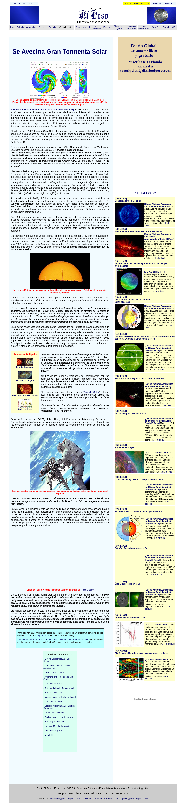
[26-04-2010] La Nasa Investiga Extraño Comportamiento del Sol (140, 478)
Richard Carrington (25, 380)
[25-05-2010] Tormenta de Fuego (124, 446)
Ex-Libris (107, 27)
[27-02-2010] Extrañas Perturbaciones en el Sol (131, 547)
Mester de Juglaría (118, 27)
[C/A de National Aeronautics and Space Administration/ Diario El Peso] (159, 348)
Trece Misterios (96, 27)
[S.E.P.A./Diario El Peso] (157, 453)
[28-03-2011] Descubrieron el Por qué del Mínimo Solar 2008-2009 (132, 299)
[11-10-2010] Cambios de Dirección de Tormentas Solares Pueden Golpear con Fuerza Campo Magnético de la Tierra (145, 336)
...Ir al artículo (160, 258)
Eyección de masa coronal (25, 395)
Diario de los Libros (53, 701)
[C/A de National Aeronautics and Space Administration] (159, 385)
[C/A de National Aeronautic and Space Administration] (42, 109)
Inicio (12, 27)
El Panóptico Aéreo (53, 684)
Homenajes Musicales (131, 27)
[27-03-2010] (138, 510)
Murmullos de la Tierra (55, 672)
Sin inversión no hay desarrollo (59, 717)
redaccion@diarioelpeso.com (65, 798)
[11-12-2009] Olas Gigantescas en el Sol (128, 582)
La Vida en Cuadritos (54, 713)
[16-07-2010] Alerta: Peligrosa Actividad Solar (131, 412)
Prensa (42, 27)
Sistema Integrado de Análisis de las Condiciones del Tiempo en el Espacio (52, 640)
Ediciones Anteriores (164, 3)
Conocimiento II (83, 27)
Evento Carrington (25, 367)
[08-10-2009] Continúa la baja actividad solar (130, 616)
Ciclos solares (25, 409)
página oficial (43, 635)
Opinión (155, 27)
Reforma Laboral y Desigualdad (59, 688)
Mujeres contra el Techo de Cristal (60, 697)
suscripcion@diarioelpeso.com (132, 798)
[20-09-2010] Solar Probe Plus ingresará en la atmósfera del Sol (139, 377)
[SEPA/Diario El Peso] (155, 272)
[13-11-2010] (139, 230)
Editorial (20, 27)
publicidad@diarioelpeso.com (98, 798)
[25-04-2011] (128, 199)
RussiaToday (88, 590)
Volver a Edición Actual (136, 3)
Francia (52, 27)
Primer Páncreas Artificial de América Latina (56, 667)
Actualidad (31, 27)
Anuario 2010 (169, 27)
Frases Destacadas (143, 27)
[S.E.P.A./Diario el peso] (156, 625)
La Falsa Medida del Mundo (57, 726)
